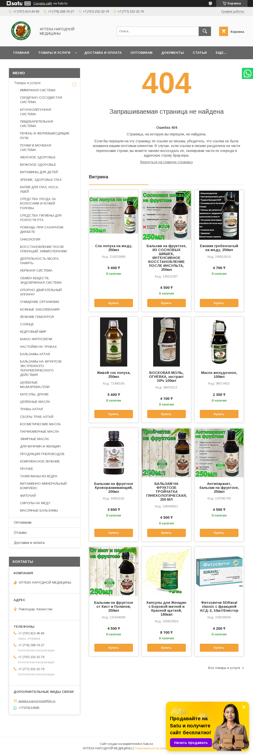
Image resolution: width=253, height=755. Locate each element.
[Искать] (205, 31)
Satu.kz (148, 744)
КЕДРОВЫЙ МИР (33, 331)
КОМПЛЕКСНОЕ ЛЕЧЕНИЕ (40, 461)
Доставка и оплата (103, 53)
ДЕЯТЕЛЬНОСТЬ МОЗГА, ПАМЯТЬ (39, 261)
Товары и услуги (54, 53)
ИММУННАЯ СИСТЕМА (38, 90)
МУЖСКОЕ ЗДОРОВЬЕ (38, 164)
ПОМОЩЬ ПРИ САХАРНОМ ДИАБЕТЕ (41, 229)
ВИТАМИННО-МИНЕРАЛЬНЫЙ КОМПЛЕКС (43, 486)
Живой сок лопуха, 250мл (113, 375)
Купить (113, 303)
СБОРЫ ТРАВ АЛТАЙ (36, 417)
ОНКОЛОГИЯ (30, 239)
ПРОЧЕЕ (26, 469)
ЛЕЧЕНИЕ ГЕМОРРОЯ (37, 317)
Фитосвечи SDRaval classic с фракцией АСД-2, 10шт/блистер (219, 606)
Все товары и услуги (224, 668)
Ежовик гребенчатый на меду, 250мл (219, 248)
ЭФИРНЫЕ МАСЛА (34, 439)
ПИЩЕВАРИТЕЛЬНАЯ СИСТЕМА (36, 124)
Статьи (200, 53)
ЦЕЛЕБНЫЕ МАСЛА (35, 402)
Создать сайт (42, 3)
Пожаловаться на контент (152, 748)
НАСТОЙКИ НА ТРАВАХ (38, 347)
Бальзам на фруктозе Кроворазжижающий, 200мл (113, 488)
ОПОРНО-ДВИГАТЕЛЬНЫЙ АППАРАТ (41, 292)
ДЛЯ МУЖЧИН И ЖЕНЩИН (40, 446)
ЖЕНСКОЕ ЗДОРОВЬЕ (38, 157)
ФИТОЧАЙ (28, 495)
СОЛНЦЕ (27, 324)
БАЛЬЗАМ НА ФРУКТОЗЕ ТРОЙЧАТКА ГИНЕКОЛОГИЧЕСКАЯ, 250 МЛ (166, 491)
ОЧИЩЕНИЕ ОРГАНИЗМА (39, 302)
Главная (21, 53)
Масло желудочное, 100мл (219, 375)
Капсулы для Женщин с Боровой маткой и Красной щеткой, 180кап (166, 608)
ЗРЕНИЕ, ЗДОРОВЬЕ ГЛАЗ (41, 180)
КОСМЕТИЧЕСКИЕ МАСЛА (40, 424)
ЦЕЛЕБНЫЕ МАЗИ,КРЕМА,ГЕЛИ (34, 385)
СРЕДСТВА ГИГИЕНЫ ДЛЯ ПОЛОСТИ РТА (41, 218)
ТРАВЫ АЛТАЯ (31, 409)
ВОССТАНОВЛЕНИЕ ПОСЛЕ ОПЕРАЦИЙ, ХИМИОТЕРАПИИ (43, 249)
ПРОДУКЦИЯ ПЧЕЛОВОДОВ (42, 454)
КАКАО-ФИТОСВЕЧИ (36, 339)
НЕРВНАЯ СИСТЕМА (36, 270)
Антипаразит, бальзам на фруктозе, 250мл (219, 488)
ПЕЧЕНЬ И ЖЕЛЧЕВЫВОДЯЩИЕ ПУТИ (44, 135)
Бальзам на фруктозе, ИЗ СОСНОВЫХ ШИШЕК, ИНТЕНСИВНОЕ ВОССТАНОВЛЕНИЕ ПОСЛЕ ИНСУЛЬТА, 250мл (167, 258)
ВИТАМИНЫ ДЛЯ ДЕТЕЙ (39, 172)
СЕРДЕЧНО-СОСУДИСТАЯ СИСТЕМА (41, 100)
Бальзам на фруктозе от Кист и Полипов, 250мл (113, 606)
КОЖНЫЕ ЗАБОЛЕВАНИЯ (40, 309)
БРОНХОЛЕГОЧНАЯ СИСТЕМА (35, 112)
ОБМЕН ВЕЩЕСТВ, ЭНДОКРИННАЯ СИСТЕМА (41, 280)
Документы (172, 53)
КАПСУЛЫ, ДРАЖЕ (34, 394)
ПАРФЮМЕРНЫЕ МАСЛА (39, 431)
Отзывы (20, 532)
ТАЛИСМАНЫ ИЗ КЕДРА (38, 476)
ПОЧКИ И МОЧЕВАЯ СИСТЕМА (35, 148)
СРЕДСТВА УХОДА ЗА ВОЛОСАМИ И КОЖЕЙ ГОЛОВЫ (38, 203)
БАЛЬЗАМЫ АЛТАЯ (35, 354)
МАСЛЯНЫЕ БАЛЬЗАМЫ (39, 510)
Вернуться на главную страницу (166, 162)
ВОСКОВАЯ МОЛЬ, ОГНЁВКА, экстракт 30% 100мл (166, 377)
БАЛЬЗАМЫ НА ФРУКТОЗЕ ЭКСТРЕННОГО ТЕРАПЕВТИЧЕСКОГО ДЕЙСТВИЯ (41, 368)
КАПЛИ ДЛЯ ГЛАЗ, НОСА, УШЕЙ (39, 189)
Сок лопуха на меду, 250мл (113, 248)
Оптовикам (141, 53)
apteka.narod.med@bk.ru (36, 701)
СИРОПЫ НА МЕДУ (35, 503)
